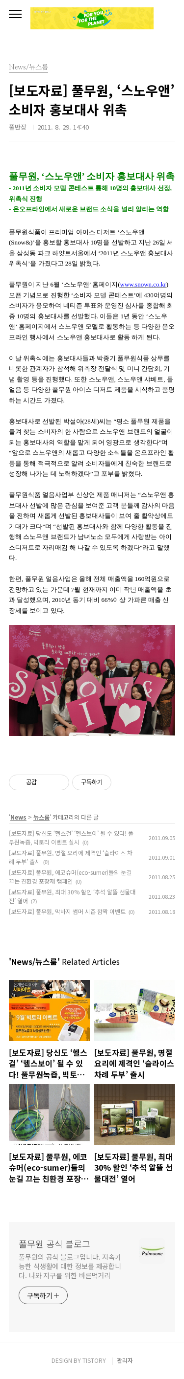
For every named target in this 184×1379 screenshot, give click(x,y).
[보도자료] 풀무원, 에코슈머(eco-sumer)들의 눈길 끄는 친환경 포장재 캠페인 (70, 876)
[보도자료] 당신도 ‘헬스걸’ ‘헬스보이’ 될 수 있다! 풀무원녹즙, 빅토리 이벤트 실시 (71, 837)
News (18, 817)
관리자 (125, 1360)
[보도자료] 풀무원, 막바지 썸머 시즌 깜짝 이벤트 (67, 911)
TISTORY (94, 1360)
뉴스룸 (41, 817)
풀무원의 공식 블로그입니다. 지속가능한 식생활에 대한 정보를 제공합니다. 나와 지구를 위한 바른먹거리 (70, 1266)
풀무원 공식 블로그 (54, 1243)
